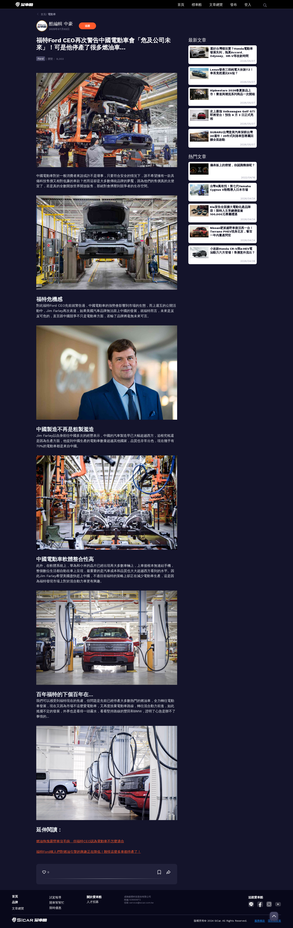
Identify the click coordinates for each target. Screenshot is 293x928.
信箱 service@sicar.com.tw (139, 902)
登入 (247, 5)
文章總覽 (216, 5)
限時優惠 (55, 908)
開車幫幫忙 (56, 902)
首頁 (181, 5)
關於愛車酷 (94, 897)
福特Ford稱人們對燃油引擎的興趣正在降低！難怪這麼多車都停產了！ (88, 852)
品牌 (15, 902)
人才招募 (93, 902)
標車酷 (197, 5)
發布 (233, 5)
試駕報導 (55, 897)
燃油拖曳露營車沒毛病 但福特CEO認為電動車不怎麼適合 (80, 841)
